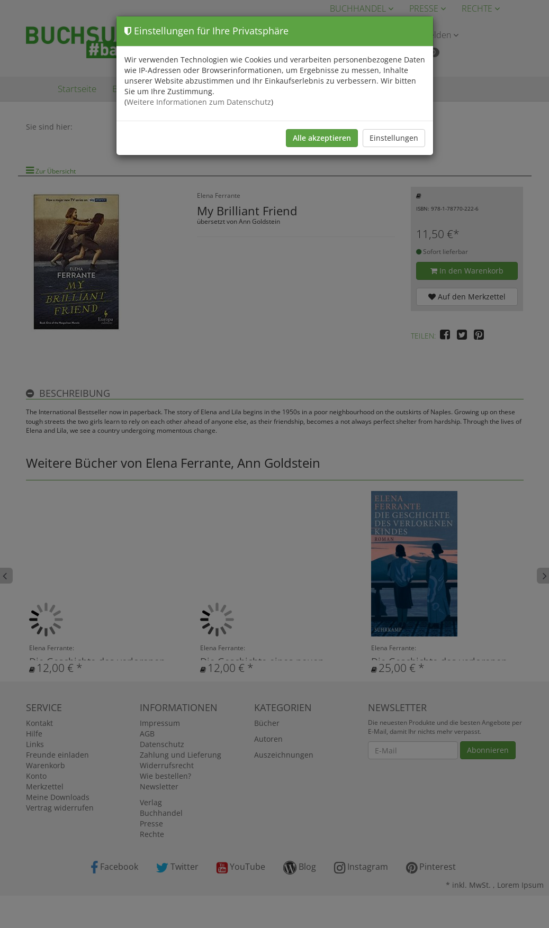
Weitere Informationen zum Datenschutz (199, 102)
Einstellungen (394, 138)
